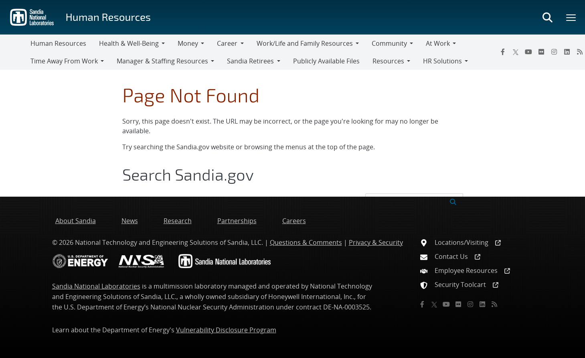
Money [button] (188, 43)
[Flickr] (541, 52)
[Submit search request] (453, 201)
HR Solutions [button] (442, 61)
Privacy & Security (376, 242)
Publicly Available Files (326, 61)
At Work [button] (438, 43)
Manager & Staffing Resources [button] (162, 61)
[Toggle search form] (547, 17)
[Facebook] (503, 52)
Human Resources (108, 16)
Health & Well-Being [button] (129, 43)
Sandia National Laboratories (96, 286)
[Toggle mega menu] (571, 17)
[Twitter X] (516, 52)
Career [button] (227, 43)
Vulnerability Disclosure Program (226, 329)
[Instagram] (554, 52)
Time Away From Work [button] (64, 61)
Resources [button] (388, 61)
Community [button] (389, 43)
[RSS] (494, 304)
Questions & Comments (306, 242)
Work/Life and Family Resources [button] (305, 43)
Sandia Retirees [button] (250, 61)
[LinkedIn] (567, 52)
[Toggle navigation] (15, 52)
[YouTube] (528, 52)
